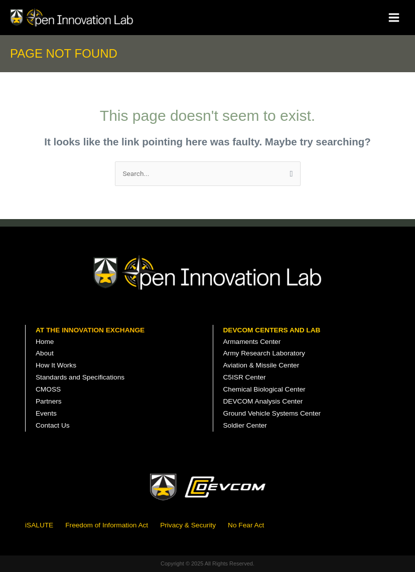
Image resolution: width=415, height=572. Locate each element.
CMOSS (48, 389)
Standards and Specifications (80, 377)
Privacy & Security (188, 525)
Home (45, 341)
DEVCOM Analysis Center (263, 401)
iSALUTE (39, 525)
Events (46, 413)
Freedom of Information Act (106, 525)
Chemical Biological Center (264, 389)
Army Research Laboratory (264, 353)
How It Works (56, 365)
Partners (49, 401)
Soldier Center (245, 425)
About (45, 353)
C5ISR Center (244, 377)
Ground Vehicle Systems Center (272, 413)
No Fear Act (246, 525)
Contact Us (53, 425)
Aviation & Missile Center (261, 365)
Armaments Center (252, 341)
